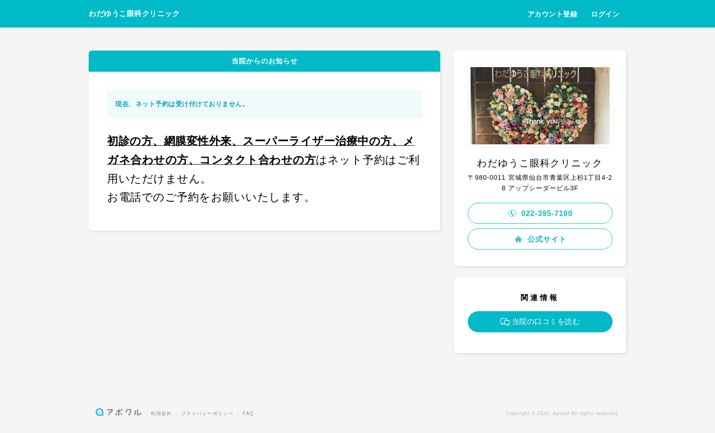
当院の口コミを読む (540, 322)
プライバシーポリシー (207, 413)
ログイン (605, 14)
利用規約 (161, 413)
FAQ (248, 413)
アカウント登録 (553, 14)
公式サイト (540, 239)
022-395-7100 (540, 213)
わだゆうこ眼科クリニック (134, 13)
